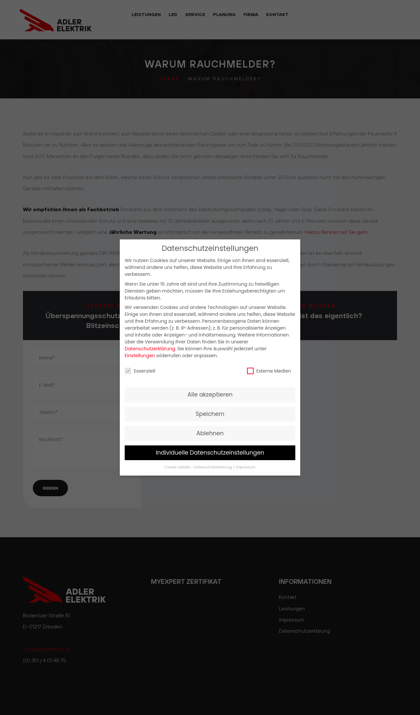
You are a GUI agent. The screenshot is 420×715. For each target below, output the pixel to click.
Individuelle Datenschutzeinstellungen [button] (210, 453)
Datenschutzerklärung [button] (213, 467)
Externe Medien (269, 371)
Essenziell (140, 371)
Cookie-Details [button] (177, 467)
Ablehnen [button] (209, 433)
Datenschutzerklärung (150, 348)
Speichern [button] (210, 414)
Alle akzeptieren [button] (210, 394)
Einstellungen (140, 355)
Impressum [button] (245, 467)
